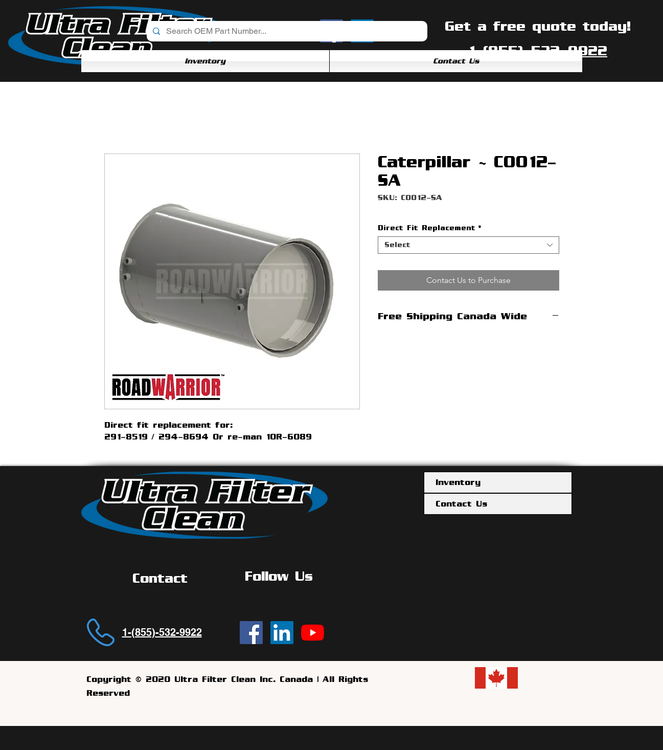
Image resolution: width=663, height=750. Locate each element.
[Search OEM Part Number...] (286, 31)
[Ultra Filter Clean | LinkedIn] (281, 632)
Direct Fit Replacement (429, 228)
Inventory (458, 482)
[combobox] (468, 245)
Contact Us (461, 504)
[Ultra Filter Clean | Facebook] (251, 632)
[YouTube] (312, 632)
